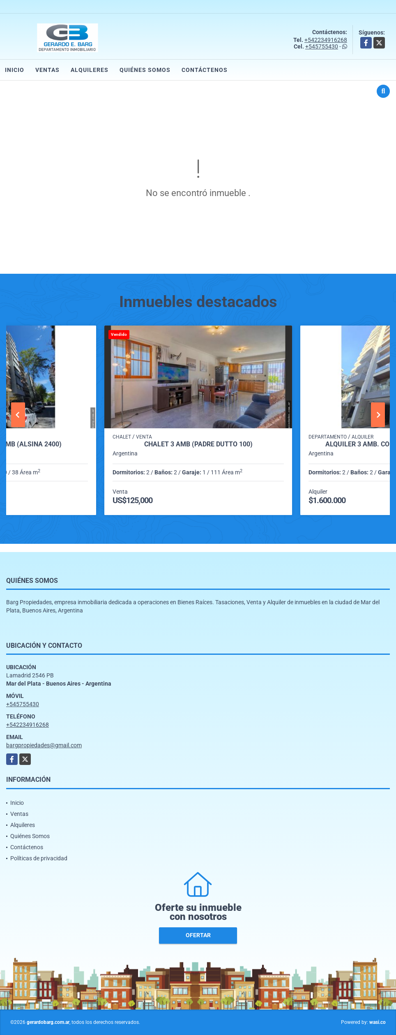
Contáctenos (205, 70)
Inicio (14, 70)
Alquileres (89, 70)
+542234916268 (325, 40)
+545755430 (321, 46)
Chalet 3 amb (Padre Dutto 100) (198, 444)
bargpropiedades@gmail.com (44, 745)
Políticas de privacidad (38, 858)
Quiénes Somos (145, 70)
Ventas (47, 70)
